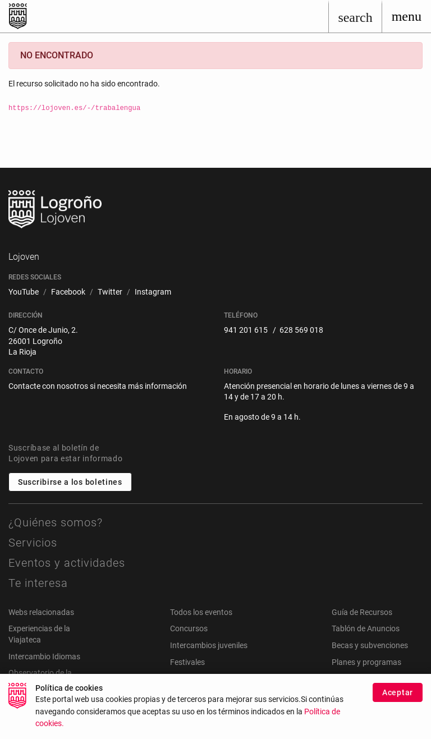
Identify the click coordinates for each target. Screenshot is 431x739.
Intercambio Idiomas (44, 656)
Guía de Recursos (362, 612)
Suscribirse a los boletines (70, 482)
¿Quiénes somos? (55, 522)
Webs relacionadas (41, 612)
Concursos (189, 628)
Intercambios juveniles (208, 645)
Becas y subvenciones (370, 645)
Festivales (187, 662)
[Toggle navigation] (406, 16)
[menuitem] (23, 292)
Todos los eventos (201, 612)
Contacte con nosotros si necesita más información (97, 386)
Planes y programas (366, 662)
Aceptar (397, 698)
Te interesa (38, 583)
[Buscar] (355, 16)
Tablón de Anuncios (366, 628)
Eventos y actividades (66, 563)
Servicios (32, 542)
